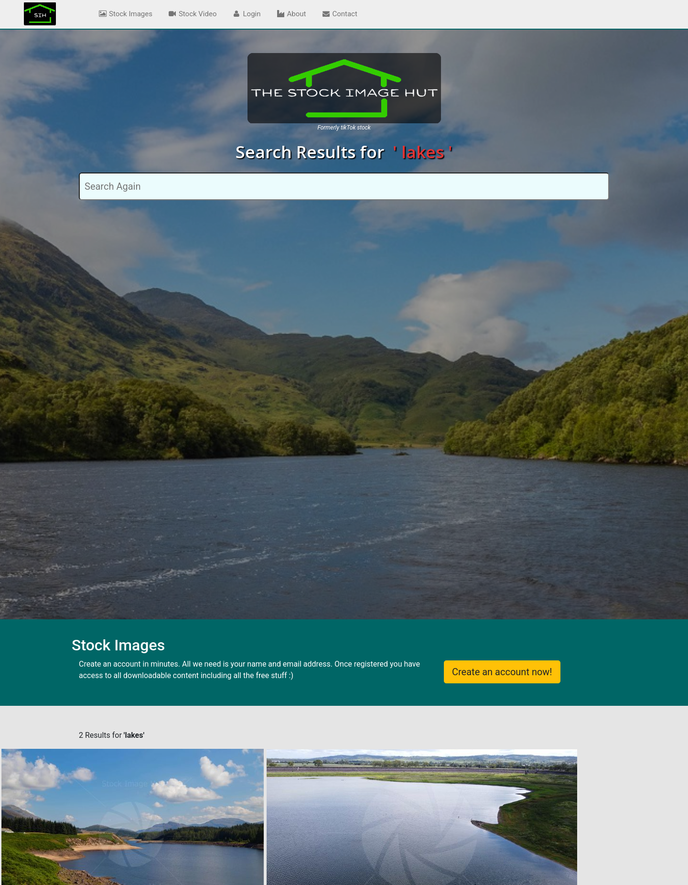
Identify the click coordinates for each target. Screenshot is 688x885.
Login (246, 14)
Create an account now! (502, 672)
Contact (339, 14)
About (291, 14)
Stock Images (125, 14)
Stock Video (192, 14)
